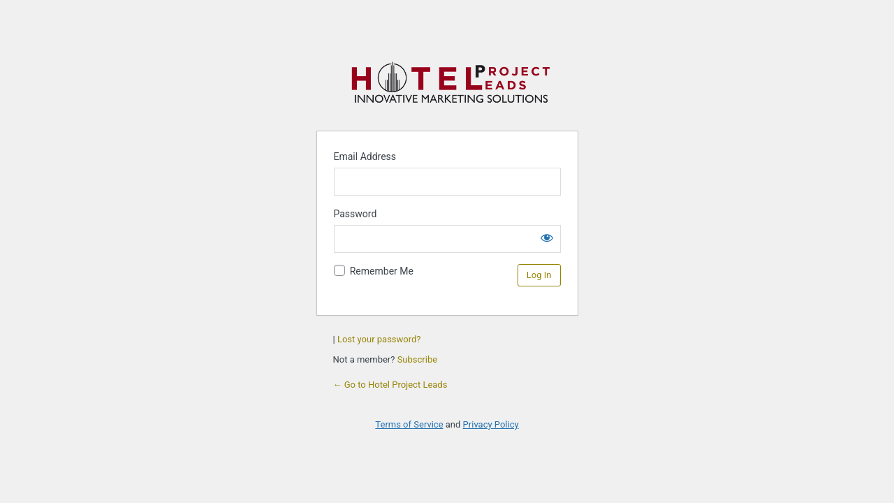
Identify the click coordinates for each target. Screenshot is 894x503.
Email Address (365, 156)
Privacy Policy (491, 424)
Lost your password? (379, 339)
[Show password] (547, 238)
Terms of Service (409, 424)
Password (355, 213)
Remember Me (381, 271)
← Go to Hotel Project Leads (390, 384)
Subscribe (417, 359)
